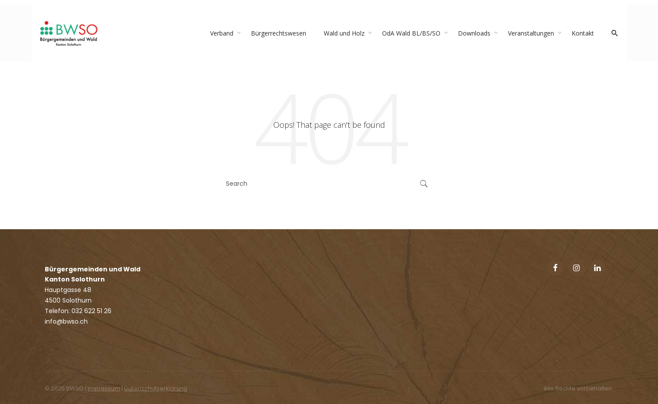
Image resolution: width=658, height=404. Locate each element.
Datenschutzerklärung (155, 388)
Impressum (104, 388)
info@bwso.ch (66, 321)
